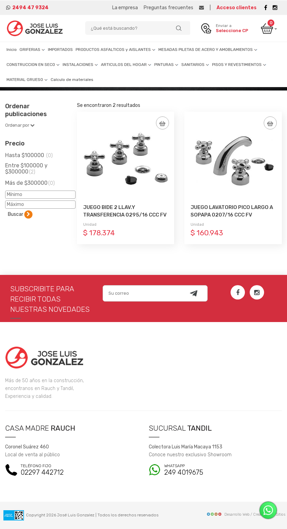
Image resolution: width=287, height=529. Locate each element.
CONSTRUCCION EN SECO (33, 64)
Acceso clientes (237, 8)
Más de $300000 (30, 183)
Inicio (11, 49)
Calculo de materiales (72, 79)
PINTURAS (166, 64)
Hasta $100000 (29, 155)
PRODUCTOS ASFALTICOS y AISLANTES (116, 49)
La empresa (125, 8)
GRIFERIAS (32, 49)
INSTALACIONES (80, 64)
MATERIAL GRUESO (27, 79)
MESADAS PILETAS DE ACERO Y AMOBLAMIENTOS (208, 49)
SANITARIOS (195, 64)
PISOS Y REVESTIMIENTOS (239, 64)
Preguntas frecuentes (168, 8)
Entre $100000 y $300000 (26, 168)
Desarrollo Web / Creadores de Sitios (245, 514)
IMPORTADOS (60, 49)
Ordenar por (20, 125)
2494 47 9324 (30, 8)
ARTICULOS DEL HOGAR (126, 64)
